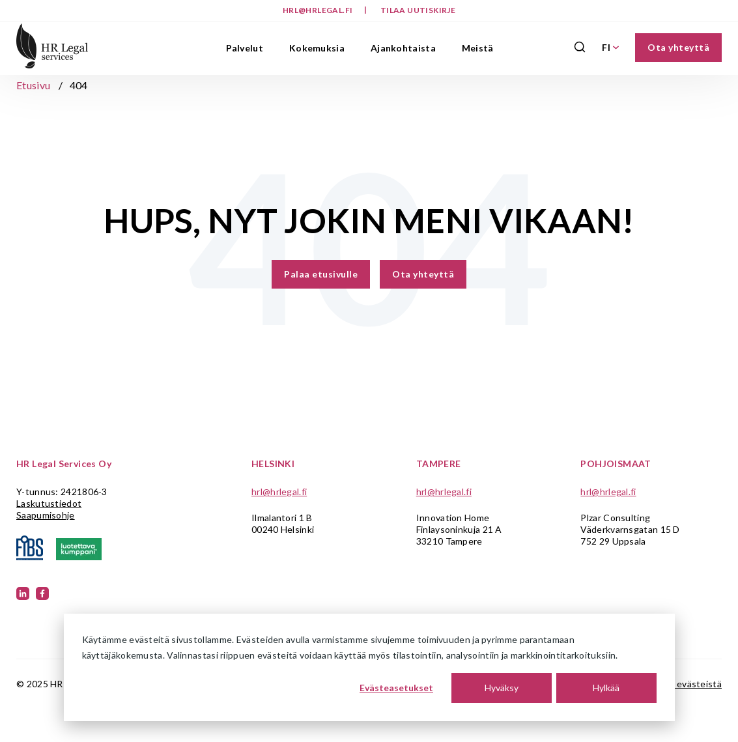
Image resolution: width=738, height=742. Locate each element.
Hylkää (606, 687)
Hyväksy (501, 687)
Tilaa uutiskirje (417, 10)
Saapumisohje (45, 515)
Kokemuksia (317, 47)
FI (610, 47)
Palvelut (244, 47)
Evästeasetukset (396, 687)
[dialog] (369, 667)
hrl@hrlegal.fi (318, 10)
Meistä (478, 47)
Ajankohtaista (403, 47)
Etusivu (33, 85)
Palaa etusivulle (321, 273)
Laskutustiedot (48, 503)
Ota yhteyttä (678, 47)
